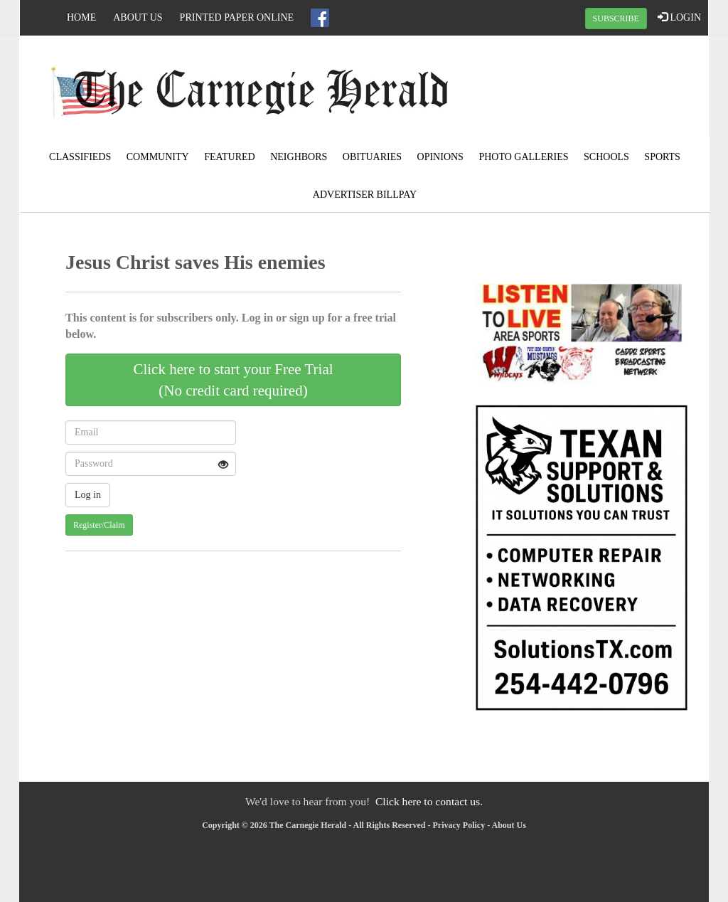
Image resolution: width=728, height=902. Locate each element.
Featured (229, 157)
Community (158, 157)
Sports (662, 157)
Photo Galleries (523, 157)
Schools (606, 157)
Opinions (440, 157)
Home (81, 17)
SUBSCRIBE (616, 18)
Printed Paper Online (237, 17)
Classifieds (80, 157)
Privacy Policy (459, 825)
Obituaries (372, 157)
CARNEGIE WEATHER (593, 89)
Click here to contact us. (429, 801)
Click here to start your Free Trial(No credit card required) (233, 380)
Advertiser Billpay (365, 194)
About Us (137, 17)
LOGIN (679, 17)
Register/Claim (99, 525)
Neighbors (298, 157)
